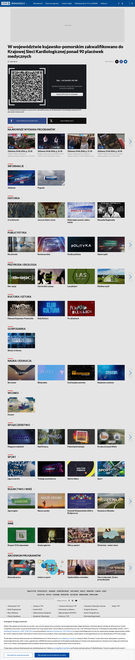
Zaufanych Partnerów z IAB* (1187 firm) (18, 631)
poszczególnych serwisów (67, 638)
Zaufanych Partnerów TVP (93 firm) (59, 631)
